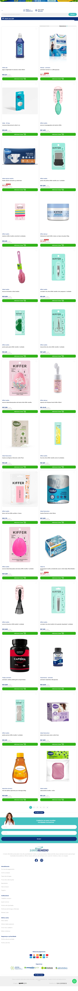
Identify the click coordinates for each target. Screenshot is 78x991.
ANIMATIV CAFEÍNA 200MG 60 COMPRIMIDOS (14, 679)
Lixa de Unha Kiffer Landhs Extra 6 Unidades (52, 457)
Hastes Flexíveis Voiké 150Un (48, 513)
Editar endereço (5, 931)
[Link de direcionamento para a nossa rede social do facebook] (36, 860)
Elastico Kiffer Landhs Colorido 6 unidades (14, 236)
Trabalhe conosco (6, 898)
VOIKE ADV (5, 67)
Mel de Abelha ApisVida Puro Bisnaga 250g (14, 790)
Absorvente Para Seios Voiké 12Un (49, 735)
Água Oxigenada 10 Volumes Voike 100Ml (13, 69)
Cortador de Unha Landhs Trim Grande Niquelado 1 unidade (56, 624)
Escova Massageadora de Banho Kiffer (51, 125)
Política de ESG (5, 942)
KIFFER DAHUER (43, 234)
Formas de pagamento (7, 869)
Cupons (3, 890)
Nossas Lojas (4, 912)
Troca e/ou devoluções (7, 880)
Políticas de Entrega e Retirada (10, 909)
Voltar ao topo (39, 812)
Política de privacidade (7, 939)
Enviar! (39, 839)
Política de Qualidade (7, 905)
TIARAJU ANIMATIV (6, 677)
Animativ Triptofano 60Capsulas (49, 679)
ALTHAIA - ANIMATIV (45, 67)
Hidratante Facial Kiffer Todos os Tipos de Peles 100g (54, 236)
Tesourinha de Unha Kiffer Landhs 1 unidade (52, 347)
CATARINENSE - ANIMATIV (46, 677)
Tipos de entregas (6, 876)
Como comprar (5, 872)
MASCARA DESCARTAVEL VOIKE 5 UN (11, 125)
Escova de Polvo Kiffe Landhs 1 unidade (13, 624)
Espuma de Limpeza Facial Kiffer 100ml (51, 402)
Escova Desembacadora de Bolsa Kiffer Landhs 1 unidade (18, 568)
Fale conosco (5, 887)
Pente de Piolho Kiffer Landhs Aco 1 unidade (52, 180)
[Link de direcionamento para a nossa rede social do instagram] (41, 860)
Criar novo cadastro (6, 927)
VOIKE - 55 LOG (6, 123)
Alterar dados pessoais (7, 924)
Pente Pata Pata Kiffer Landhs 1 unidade (13, 347)
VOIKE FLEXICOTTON (6, 455)
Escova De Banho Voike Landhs (10, 291)
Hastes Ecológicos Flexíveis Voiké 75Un (13, 457)
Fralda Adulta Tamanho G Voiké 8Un (12, 180)
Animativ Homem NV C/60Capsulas (49, 69)
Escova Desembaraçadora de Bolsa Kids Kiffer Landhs (17, 402)
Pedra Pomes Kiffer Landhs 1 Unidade (12, 735)
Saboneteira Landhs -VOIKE (47, 790)
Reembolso (4, 883)
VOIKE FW (42, 566)
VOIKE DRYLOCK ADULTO (7, 178)
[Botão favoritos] (36, 29)
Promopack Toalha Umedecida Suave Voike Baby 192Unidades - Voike (57, 569)
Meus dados (4, 920)
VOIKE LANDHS (5, 289)
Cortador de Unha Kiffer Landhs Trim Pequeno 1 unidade (55, 291)
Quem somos (5, 902)
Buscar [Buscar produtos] (73, 14)
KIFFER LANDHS (43, 123)
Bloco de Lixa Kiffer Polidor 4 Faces (11, 513)
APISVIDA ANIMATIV (7, 788)
